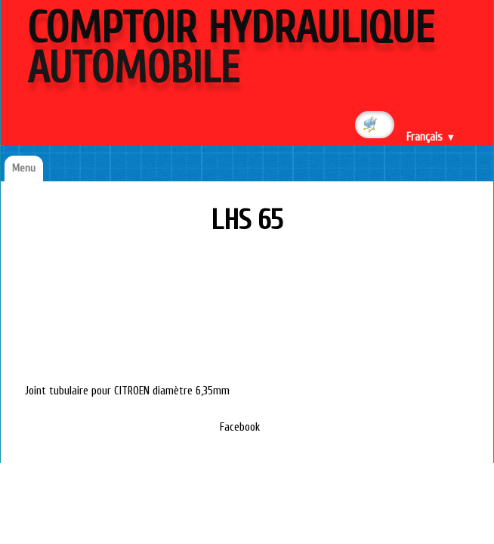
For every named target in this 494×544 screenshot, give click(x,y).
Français (430, 137)
